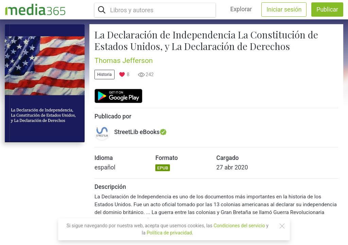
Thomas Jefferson (123, 60)
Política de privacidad (169, 232)
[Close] (282, 225)
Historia (104, 74)
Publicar (327, 9)
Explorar (241, 9)
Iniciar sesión (283, 9)
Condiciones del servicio (239, 225)
